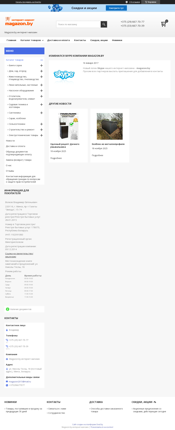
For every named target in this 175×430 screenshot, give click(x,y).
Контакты (80, 40)
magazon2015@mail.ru (20, 381)
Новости (10, 140)
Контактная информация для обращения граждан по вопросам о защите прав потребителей (23, 179)
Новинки (117, 40)
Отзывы (10, 170)
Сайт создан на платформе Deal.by (87, 424)
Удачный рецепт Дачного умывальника (64, 145)
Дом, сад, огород (17, 71)
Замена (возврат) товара (18, 159)
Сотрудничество (56, 413)
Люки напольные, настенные (23, 84)
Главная (11, 40)
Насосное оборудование (21, 90)
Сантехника (15, 112)
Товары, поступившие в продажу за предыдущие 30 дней (24, 410)
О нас (9, 165)
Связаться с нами (57, 408)
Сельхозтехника (17, 124)
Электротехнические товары (23, 135)
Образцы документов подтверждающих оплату (19, 153)
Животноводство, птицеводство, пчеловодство (24, 78)
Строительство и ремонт (21, 129)
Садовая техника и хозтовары (18, 105)
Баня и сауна (15, 65)
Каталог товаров (31, 40)
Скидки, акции (99, 40)
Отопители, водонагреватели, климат (22, 97)
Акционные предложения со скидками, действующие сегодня (149, 410)
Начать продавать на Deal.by (28, 2)
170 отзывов (134, 2)
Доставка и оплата (58, 40)
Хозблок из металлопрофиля (108, 144)
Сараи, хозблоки (17, 118)
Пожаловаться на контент (102, 427)
